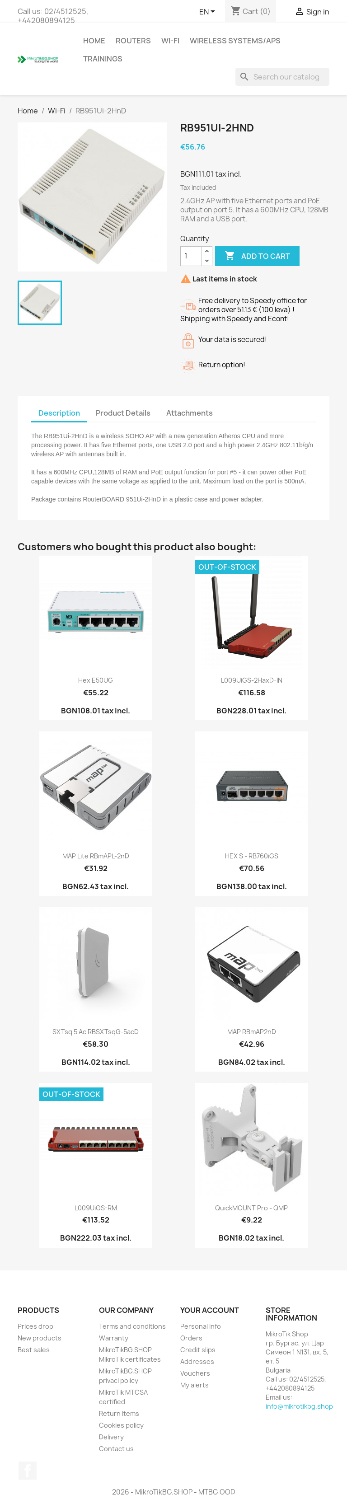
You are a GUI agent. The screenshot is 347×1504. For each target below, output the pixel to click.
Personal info (200, 1326)
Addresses (197, 1361)
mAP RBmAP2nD (251, 1031)
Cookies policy (121, 1425)
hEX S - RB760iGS (251, 856)
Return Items (119, 1413)
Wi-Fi (170, 41)
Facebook (28, 1471)
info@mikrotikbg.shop (299, 1406)
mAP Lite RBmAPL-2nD (95, 856)
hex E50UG (95, 680)
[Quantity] (191, 256)
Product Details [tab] (123, 413)
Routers (133, 41)
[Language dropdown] (208, 12)
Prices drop (35, 1326)
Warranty (113, 1338)
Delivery (111, 1437)
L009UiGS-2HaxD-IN (251, 680)
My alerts (194, 1385)
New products (39, 1338)
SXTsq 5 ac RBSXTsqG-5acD (95, 1031)
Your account (209, 1310)
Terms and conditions (132, 1326)
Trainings (102, 59)
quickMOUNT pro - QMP (251, 1208)
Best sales (34, 1349)
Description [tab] (59, 413)
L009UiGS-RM (96, 1208)
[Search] (282, 77)
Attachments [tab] (189, 413)
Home (94, 41)
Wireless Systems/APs (235, 41)
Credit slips (198, 1349)
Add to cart (257, 256)
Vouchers (195, 1373)
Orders (191, 1338)
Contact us (116, 1448)
